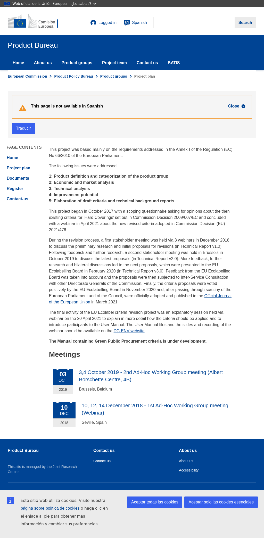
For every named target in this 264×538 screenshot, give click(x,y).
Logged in (103, 23)
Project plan (18, 168)
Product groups (77, 63)
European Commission (27, 76)
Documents (18, 178)
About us (43, 63)
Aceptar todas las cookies (154, 502)
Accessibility (189, 470)
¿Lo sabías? (83, 3)
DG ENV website (129, 331)
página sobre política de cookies (50, 508)
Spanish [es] (135, 23)
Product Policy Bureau (73, 76)
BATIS (174, 63)
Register (15, 188)
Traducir (23, 128)
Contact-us (17, 199)
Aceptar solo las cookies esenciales (221, 502)
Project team (114, 63)
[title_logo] (39, 21)
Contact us (147, 63)
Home (18, 63)
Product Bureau (23, 450)
